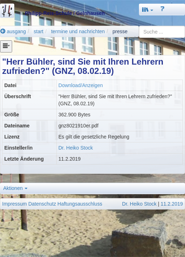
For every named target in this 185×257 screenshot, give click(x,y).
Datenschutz (42, 204)
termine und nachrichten (78, 31)
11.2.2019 (172, 204)
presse (120, 31)
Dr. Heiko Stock (76, 148)
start (38, 31)
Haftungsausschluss (80, 204)
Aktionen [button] (15, 188)
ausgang (13, 31)
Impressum (14, 204)
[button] (147, 9)
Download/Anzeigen (81, 85)
